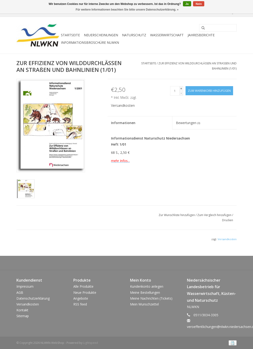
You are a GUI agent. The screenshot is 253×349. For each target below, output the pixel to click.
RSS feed (80, 304)
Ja (187, 4)
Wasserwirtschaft (167, 35)
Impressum (24, 286)
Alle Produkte (83, 286)
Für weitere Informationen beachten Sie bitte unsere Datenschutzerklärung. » (127, 9)
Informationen (123, 123)
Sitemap (22, 316)
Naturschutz (134, 35)
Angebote (80, 298)
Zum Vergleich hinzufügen (214, 215)
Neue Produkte (84, 292)
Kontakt (22, 310)
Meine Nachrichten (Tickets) (151, 298)
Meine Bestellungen (145, 292)
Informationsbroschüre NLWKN (90, 42)
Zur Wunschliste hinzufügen (177, 215)
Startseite (70, 35)
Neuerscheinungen (101, 35)
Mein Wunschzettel (144, 304)
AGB (19, 292)
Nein (199, 4)
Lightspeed (90, 343)
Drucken (227, 220)
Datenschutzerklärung (33, 298)
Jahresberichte (201, 35)
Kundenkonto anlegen (146, 286)
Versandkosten (123, 105)
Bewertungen (188, 123)
